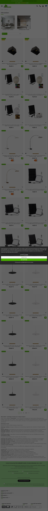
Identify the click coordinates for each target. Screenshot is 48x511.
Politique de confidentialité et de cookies (24, 262)
